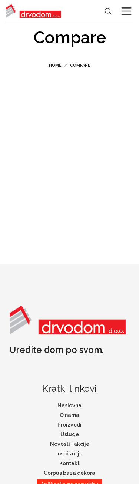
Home (55, 65)
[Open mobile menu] (126, 11)
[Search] (108, 11)
